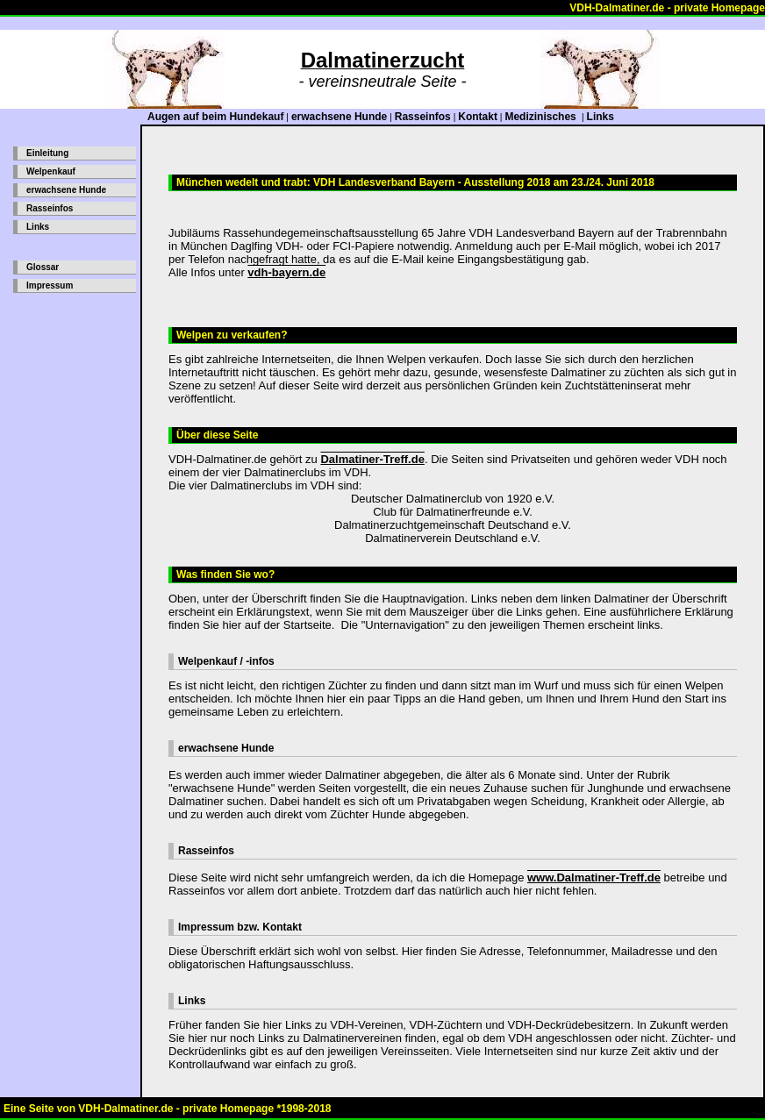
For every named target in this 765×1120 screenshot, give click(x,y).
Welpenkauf (50, 171)
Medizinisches (541, 117)
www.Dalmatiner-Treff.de (594, 877)
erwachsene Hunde (339, 117)
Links (600, 117)
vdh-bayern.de (286, 272)
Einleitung (47, 153)
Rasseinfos (423, 117)
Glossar (42, 267)
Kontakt (477, 117)
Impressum (49, 285)
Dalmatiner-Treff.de (372, 459)
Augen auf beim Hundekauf (215, 117)
